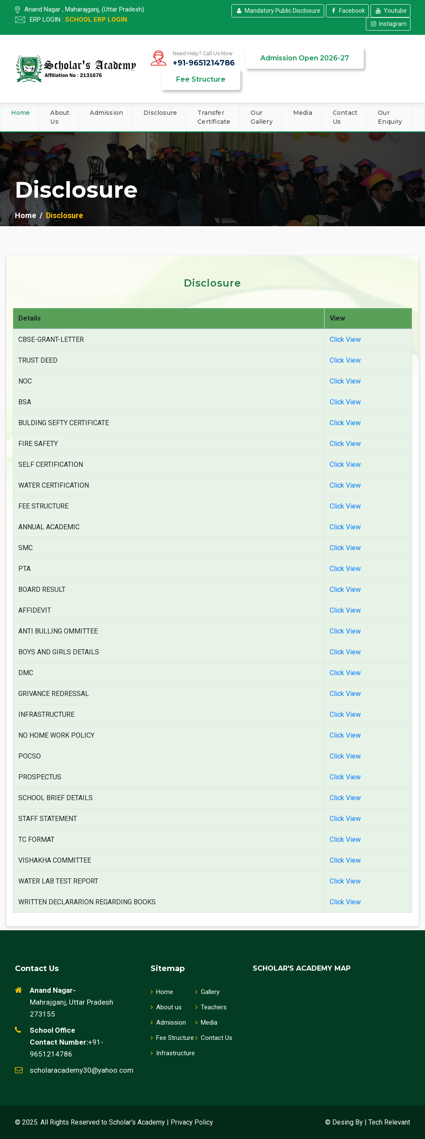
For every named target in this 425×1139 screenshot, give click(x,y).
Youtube (390, 10)
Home (20, 112)
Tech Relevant (389, 1122)
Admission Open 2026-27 (304, 58)
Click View (345, 339)
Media (302, 112)
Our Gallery (261, 117)
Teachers (211, 1007)
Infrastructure (173, 1053)
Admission (106, 112)
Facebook (347, 10)
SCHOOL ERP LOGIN (96, 19)
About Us (59, 117)
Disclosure (160, 112)
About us (166, 1007)
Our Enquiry (390, 117)
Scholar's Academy (137, 1122)
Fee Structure (200, 79)
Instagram (388, 23)
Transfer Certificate (213, 117)
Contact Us (345, 117)
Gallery (207, 992)
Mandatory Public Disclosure (277, 10)
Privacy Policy (192, 1122)
